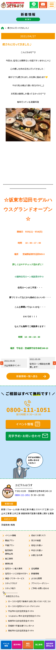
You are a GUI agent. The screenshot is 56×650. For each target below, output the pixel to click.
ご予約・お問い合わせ (40, 588)
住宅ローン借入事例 (13, 568)
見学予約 (17, 644)
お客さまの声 (36, 555)
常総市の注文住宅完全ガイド (21, 630)
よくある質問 (36, 578)
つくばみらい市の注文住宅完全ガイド (24, 616)
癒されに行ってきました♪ (18, 28)
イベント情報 (24, 424)
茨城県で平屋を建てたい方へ (21, 625)
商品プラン (9, 540)
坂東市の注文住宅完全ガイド (21, 620)
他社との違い (36, 545)
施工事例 (9, 558)
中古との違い (36, 550)
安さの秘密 (36, 540)
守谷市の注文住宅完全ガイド (21, 611)
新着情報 (35, 573)
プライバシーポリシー (40, 583)
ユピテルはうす (23, 485)
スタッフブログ (11, 583)
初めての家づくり (38, 535)
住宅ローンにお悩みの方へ (16, 573)
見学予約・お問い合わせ (24, 436)
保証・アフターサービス (14, 578)
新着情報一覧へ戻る (26, 376)
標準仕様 (9, 563)
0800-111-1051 (28, 408)
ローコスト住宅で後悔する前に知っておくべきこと (29, 601)
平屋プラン (9, 545)
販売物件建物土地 (9, 552)
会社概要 (35, 568)
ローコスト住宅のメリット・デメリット (24, 606)
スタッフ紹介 (10, 588)
